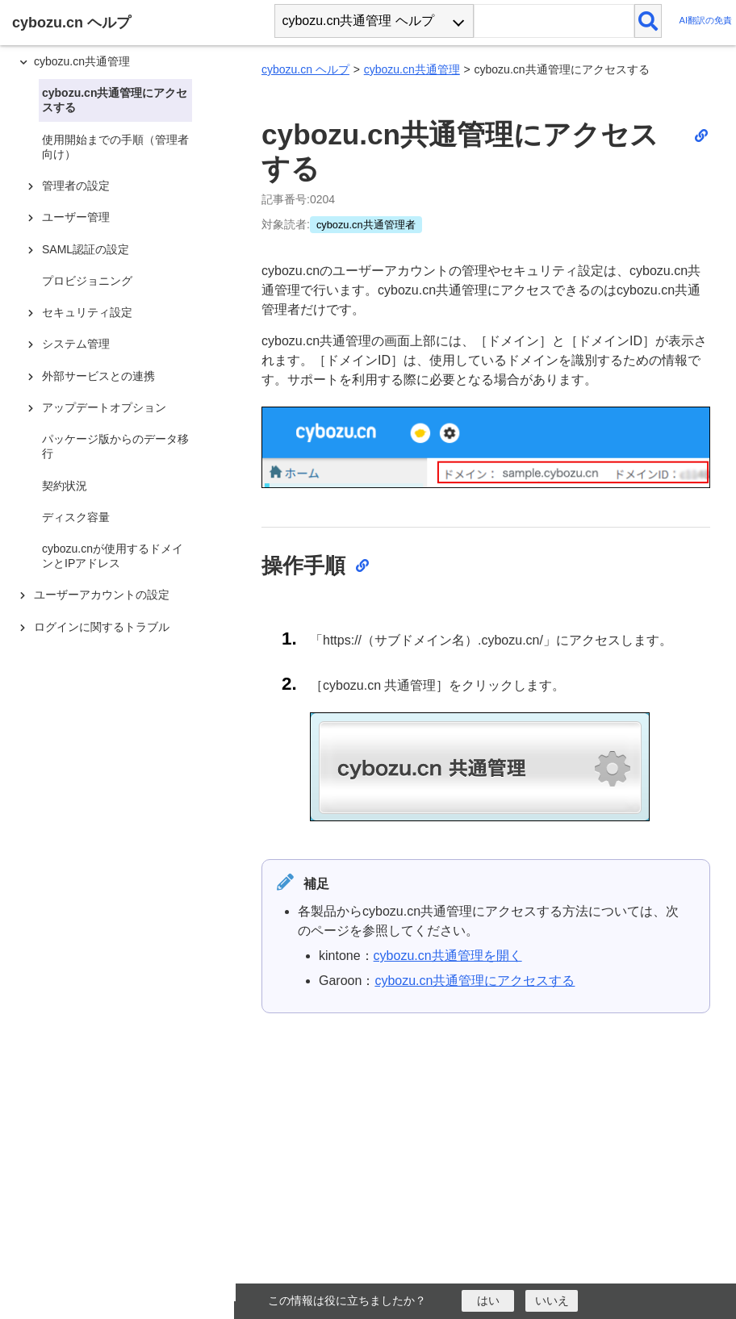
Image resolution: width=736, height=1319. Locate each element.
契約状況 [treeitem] (64, 485)
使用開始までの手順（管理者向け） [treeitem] (115, 147)
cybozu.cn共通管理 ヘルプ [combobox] (357, 20)
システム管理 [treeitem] (76, 343)
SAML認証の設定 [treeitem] (85, 249)
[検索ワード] (554, 21)
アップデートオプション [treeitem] (104, 407)
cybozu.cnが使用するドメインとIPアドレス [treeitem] (112, 556)
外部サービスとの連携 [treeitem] (98, 375)
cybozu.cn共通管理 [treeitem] (82, 61)
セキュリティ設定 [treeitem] (87, 312)
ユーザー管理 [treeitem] (76, 217)
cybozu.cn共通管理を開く (448, 955)
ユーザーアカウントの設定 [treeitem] (101, 594)
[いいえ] (551, 1301)
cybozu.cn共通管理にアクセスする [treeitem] (114, 100)
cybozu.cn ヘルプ (305, 69)
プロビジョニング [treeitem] (87, 280)
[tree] (121, 645)
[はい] (488, 1301)
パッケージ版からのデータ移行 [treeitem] (115, 446)
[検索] (648, 21)
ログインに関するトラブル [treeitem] (101, 626)
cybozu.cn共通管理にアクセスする (474, 980)
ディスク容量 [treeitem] (76, 517)
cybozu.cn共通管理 (412, 69)
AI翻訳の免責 (705, 20)
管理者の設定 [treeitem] (76, 185)
